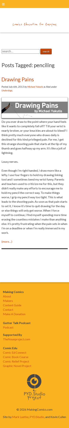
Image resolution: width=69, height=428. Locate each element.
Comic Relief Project (16, 361)
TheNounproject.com (16, 339)
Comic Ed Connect (14, 352)
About (7, 296)
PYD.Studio (37, 417)
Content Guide (12, 305)
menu (3, 4)
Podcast (8, 327)
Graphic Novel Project (17, 366)
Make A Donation (14, 314)
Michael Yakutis (35, 86)
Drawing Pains (17, 79)
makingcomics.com (34, 17)
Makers (8, 300)
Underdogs (6, 90)
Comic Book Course (15, 357)
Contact (8, 309)
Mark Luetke (20, 417)
